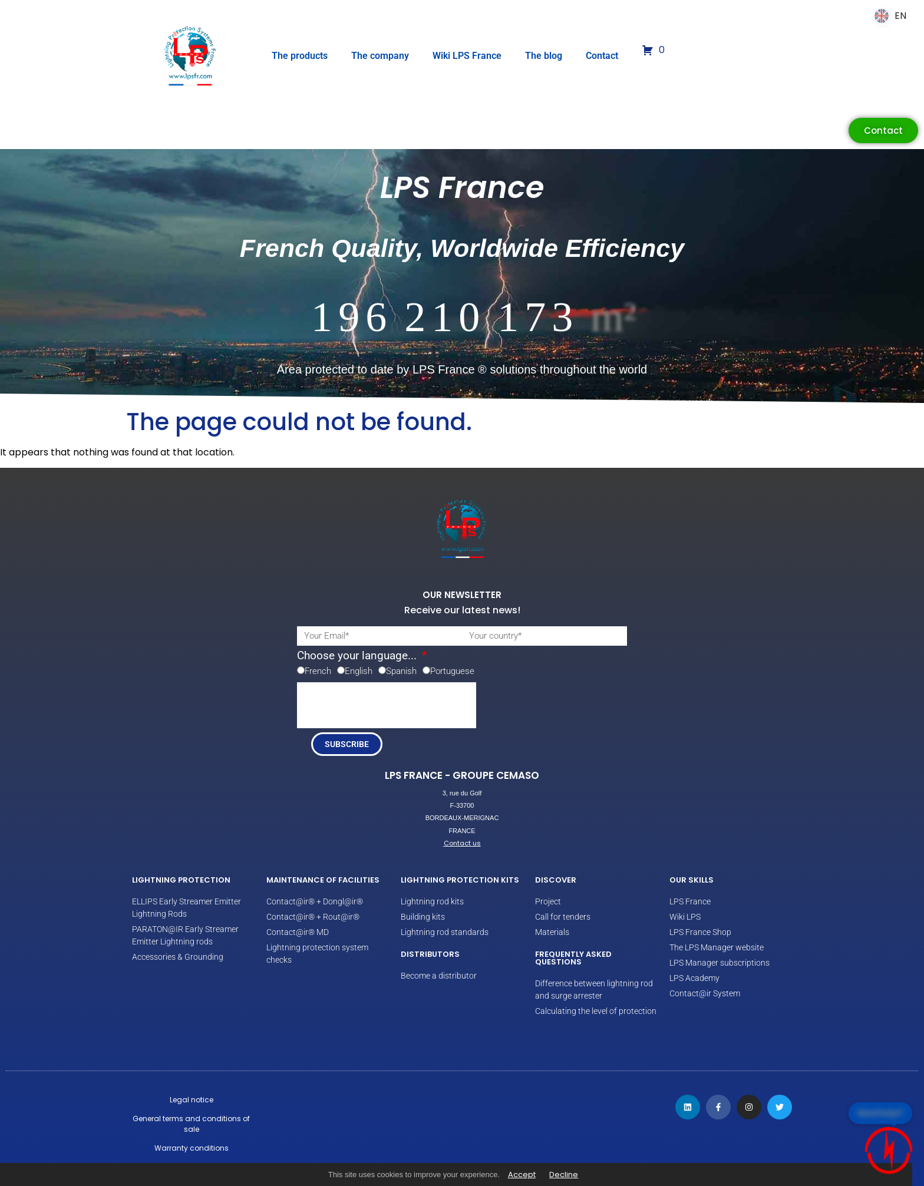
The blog (543, 55)
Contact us (462, 843)
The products (300, 55)
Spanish (401, 671)
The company (380, 55)
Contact (602, 55)
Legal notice (191, 1100)
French (318, 671)
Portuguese (452, 671)
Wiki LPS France (467, 55)
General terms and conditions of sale (191, 1124)
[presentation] (386, 705)
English (358, 671)
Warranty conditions (191, 1148)
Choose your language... (358, 656)
